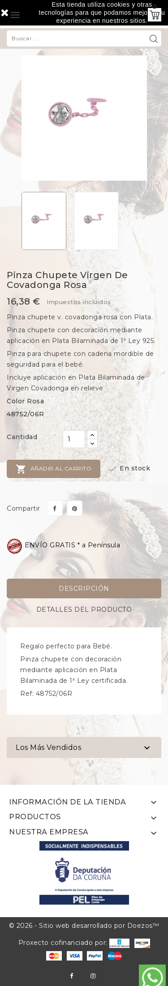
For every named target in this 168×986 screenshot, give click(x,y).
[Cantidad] (74, 439)
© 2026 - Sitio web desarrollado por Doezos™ (84, 926)
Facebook (71, 976)
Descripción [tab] (84, 588)
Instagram (93, 976)
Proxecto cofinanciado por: (74, 943)
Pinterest (74, 508)
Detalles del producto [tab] (84, 609)
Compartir (55, 508)
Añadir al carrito (53, 469)
